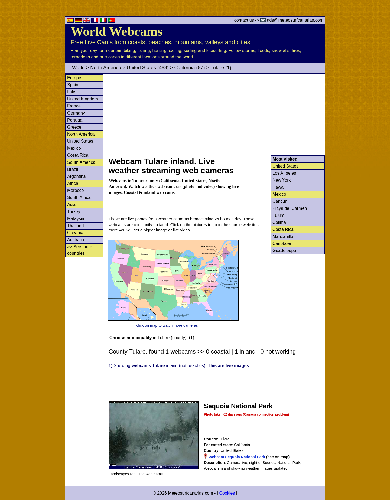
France (74, 106)
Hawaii (278, 187)
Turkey (73, 211)
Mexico (74, 148)
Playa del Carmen (289, 208)
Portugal (75, 120)
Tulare (217, 67)
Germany (76, 113)
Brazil (72, 169)
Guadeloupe (284, 250)
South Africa (78, 197)
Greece (74, 127)
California (184, 67)
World (78, 67)
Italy (71, 92)
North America (105, 67)
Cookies (227, 493)
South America (81, 162)
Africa (72, 183)
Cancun (279, 201)
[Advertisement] (216, 115)
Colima (279, 222)
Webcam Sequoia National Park (237, 457)
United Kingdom (82, 99)
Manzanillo (282, 236)
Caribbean (282, 243)
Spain (72, 85)
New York (281, 180)
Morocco (75, 190)
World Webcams (116, 31)
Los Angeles (284, 173)
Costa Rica (77, 155)
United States (141, 67)
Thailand (75, 225)
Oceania (75, 232)
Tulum (278, 215)
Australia (75, 239)
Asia (71, 204)
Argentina (76, 176)
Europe (74, 78)
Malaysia (75, 218)
